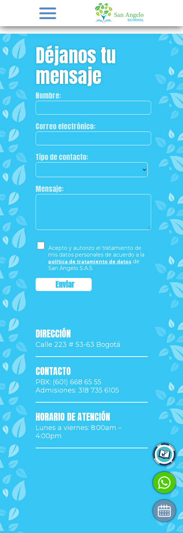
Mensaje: (50, 189)
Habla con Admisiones (91, 482)
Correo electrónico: (65, 126)
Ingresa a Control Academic (100, 454)
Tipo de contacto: (62, 157)
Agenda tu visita (81, 510)
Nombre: (48, 95)
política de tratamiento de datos (89, 261)
